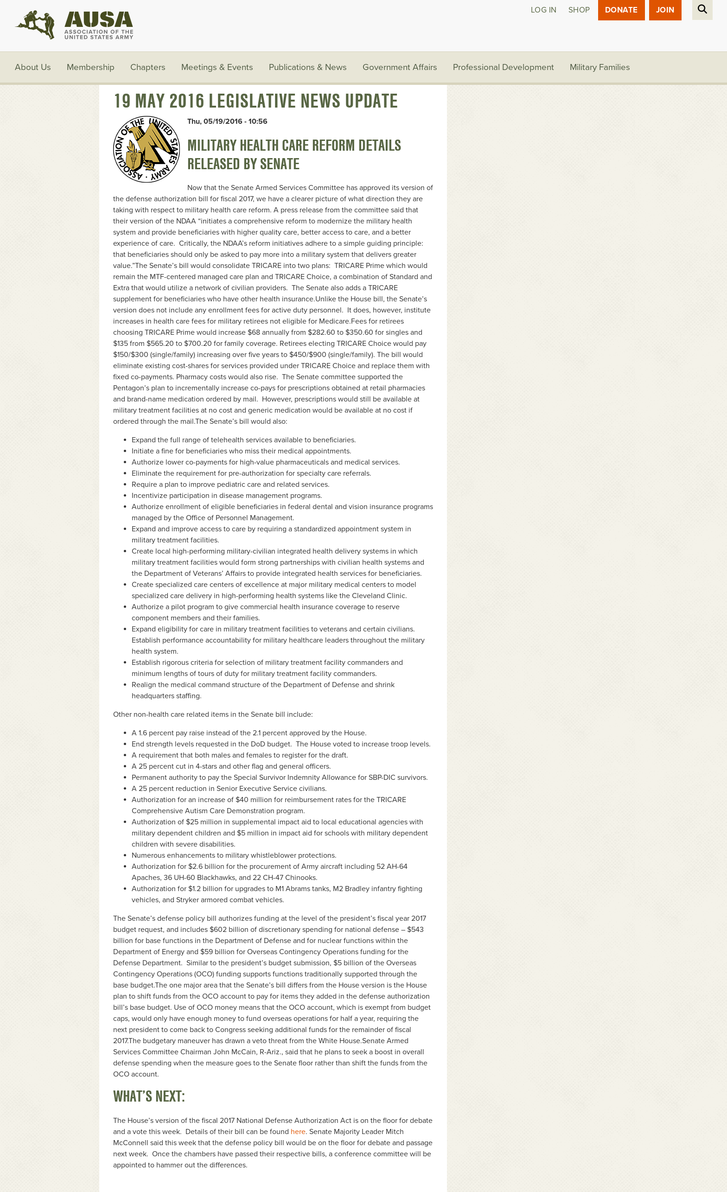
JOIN (665, 10)
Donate (621, 10)
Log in (544, 10)
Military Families (600, 67)
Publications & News (308, 67)
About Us (33, 67)
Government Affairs (400, 67)
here (298, 1131)
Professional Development (503, 67)
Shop (579, 10)
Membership (91, 67)
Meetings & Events (217, 67)
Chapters (148, 67)
